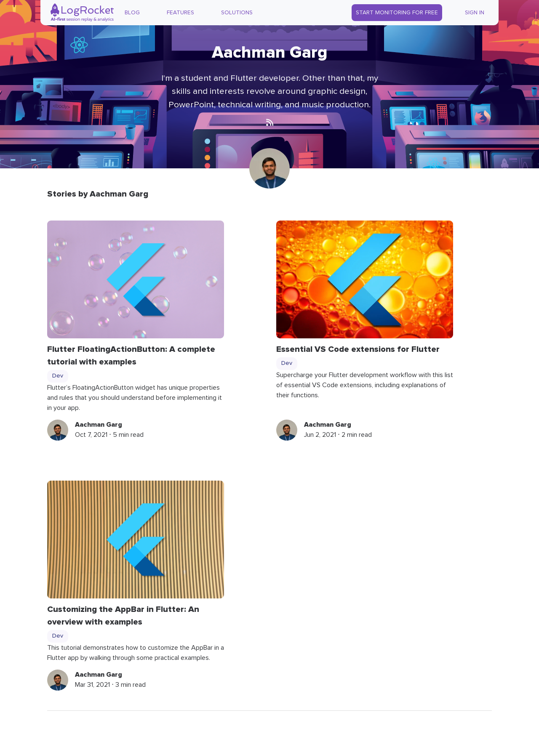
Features (180, 13)
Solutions (237, 13)
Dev (57, 376)
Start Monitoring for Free (397, 13)
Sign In (474, 13)
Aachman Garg (98, 424)
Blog (132, 13)
